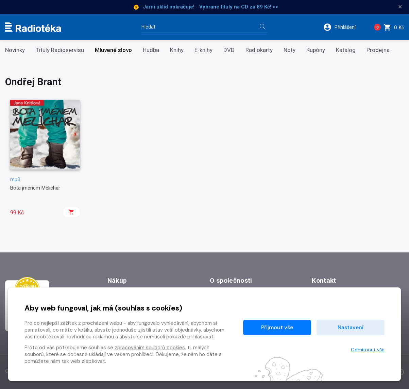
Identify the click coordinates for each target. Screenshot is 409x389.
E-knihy (203, 50)
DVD (229, 50)
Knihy (177, 50)
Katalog (346, 50)
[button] (344, 27)
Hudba (151, 50)
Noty (289, 50)
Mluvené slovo (113, 50)
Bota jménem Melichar (35, 188)
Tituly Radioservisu (60, 50)
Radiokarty (259, 50)
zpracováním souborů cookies (150, 347)
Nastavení (350, 327)
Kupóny (315, 50)
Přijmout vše (277, 327)
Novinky (15, 50)
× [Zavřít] (400, 7)
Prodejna (378, 50)
